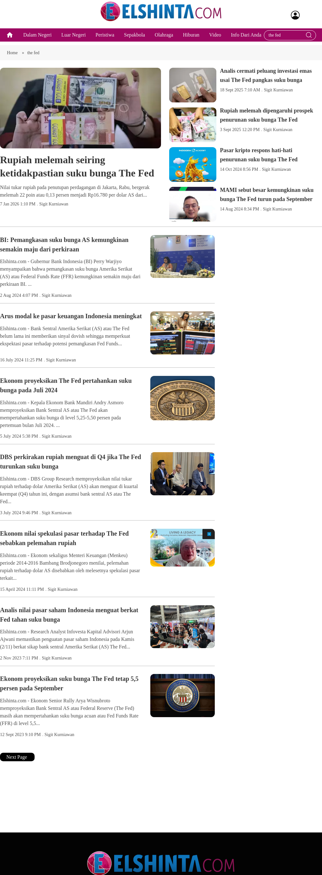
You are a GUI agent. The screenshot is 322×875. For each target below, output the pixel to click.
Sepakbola (134, 38)
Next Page (17, 764)
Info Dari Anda (246, 38)
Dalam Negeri (37, 38)
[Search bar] (287, 39)
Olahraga (164, 38)
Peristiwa (105, 38)
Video (215, 38)
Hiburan (191, 38)
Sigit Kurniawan (53, 211)
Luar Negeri (73, 38)
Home (13, 59)
